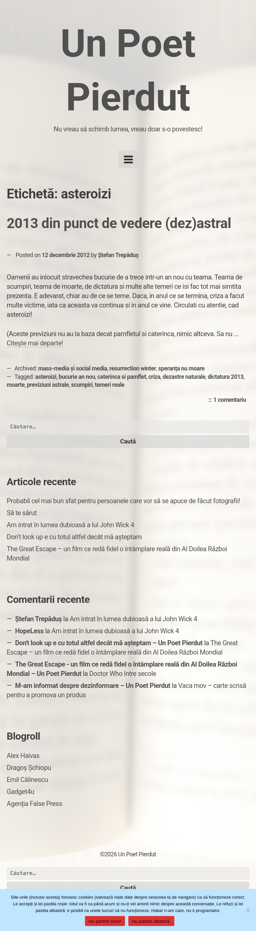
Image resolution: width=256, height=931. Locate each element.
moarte (16, 384)
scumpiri (82, 384)
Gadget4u (20, 792)
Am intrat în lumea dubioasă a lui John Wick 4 (70, 525)
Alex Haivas (23, 756)
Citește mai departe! (35, 343)
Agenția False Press (34, 804)
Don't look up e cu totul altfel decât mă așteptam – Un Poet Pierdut (109, 643)
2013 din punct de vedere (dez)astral (119, 223)
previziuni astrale (48, 384)
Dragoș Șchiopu (29, 768)
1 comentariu (231, 400)
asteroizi (45, 376)
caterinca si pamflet (121, 376)
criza (154, 376)
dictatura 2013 (226, 376)
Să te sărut (22, 513)
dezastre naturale (184, 376)
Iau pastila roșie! (104, 921)
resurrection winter (132, 368)
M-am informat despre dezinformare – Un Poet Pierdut (92, 686)
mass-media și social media (72, 368)
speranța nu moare (181, 368)
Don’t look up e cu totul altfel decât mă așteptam (74, 537)
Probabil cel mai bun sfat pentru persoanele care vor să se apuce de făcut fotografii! (123, 501)
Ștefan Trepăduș (118, 255)
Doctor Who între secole (122, 674)
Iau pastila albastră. (151, 921)
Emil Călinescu (27, 780)
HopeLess (29, 631)
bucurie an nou (77, 376)
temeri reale (110, 384)
